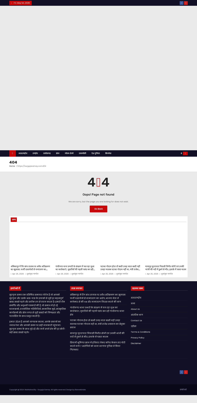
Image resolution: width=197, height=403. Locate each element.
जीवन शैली (69, 161)
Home (12, 174)
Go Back (98, 216)
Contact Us (136, 328)
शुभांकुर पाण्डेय (31, 281)
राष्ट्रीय (35, 161)
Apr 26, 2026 (18, 281)
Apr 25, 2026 (108, 281)
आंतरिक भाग (137, 322)
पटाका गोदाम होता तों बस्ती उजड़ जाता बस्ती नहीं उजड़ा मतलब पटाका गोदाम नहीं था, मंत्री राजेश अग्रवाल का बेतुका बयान (120, 277)
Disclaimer (136, 351)
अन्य (133, 311)
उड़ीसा (133, 334)
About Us (135, 317)
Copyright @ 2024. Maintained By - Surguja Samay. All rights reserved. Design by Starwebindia (47, 397)
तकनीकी (82, 161)
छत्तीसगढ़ (47, 161)
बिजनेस (108, 161)
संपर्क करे (183, 397)
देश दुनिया (96, 161)
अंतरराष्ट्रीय (22, 161)
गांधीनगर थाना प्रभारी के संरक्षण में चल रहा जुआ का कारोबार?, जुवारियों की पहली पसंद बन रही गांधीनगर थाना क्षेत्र (75, 277)
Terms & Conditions (140, 340)
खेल (57, 161)
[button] (181, 161)
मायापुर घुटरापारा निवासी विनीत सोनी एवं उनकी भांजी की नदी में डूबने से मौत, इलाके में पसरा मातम (165, 276)
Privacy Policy (137, 345)
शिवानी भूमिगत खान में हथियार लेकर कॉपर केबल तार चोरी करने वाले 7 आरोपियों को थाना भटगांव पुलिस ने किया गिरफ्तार (97, 354)
